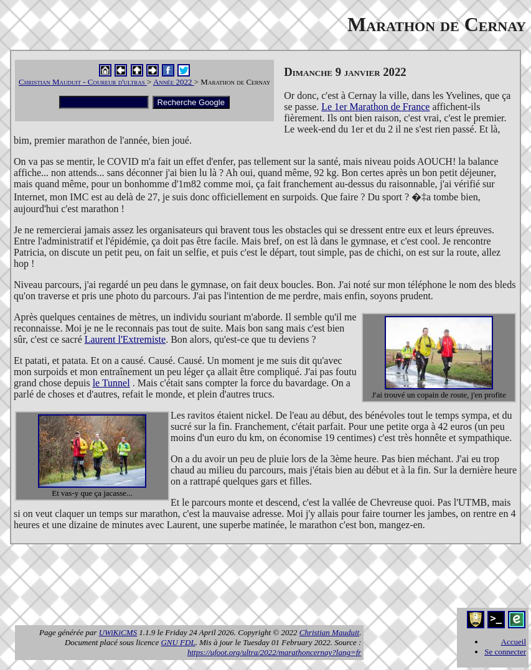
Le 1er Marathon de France (375, 106)
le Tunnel (111, 383)
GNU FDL (178, 642)
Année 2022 (173, 81)
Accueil (513, 641)
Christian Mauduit (329, 632)
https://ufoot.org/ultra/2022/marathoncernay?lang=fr (274, 652)
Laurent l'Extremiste (125, 339)
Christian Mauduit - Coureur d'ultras (83, 81)
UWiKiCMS (118, 632)
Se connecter (505, 651)
